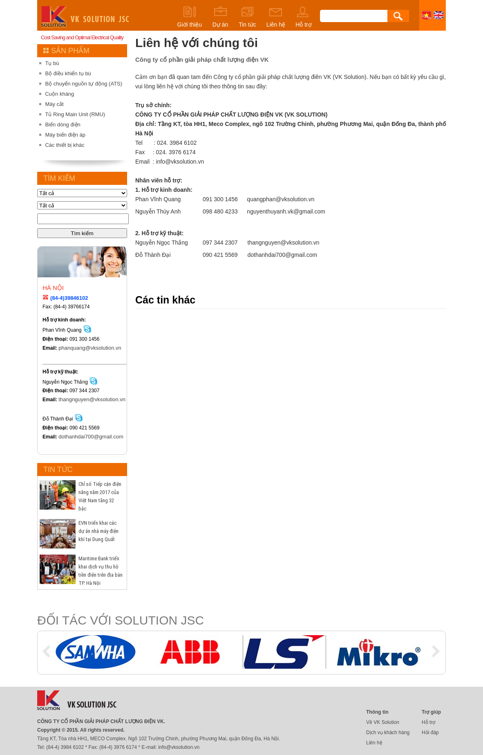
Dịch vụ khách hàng (387, 732)
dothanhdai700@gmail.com (62, 437)
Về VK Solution (382, 722)
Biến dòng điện (62, 124)
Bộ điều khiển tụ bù (68, 73)
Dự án (220, 17)
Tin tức (247, 17)
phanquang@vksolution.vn (62, 348)
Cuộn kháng (59, 94)
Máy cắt (54, 104)
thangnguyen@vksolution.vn (62, 399)
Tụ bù (52, 63)
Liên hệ (275, 17)
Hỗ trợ (303, 17)
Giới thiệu (189, 17)
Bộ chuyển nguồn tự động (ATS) (83, 84)
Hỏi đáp (430, 732)
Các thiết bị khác (64, 145)
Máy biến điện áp (65, 135)
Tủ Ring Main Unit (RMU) (75, 114)
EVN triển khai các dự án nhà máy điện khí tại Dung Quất (98, 531)
